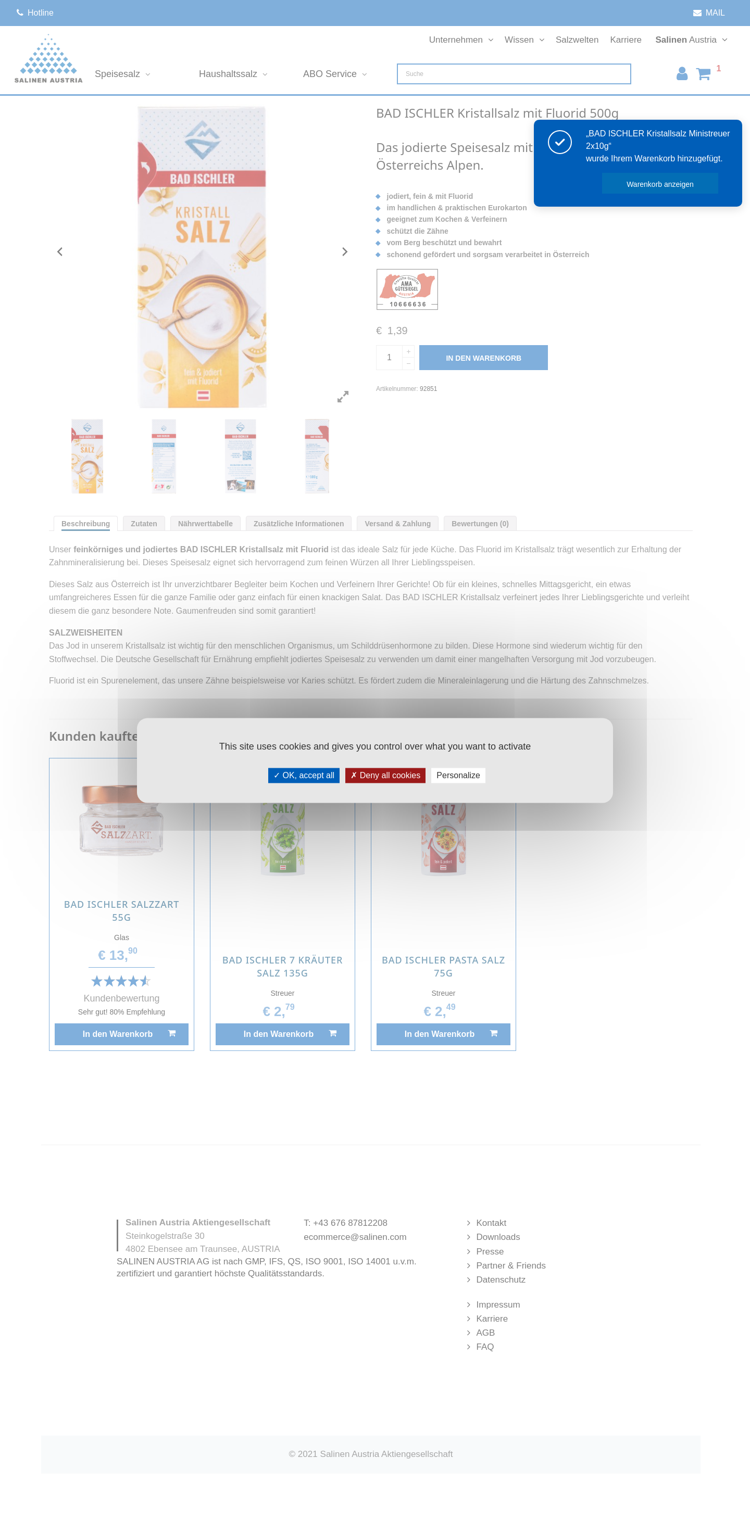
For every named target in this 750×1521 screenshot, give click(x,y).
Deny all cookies (385, 775)
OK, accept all (303, 775)
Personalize (458, 775)
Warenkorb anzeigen (660, 184)
